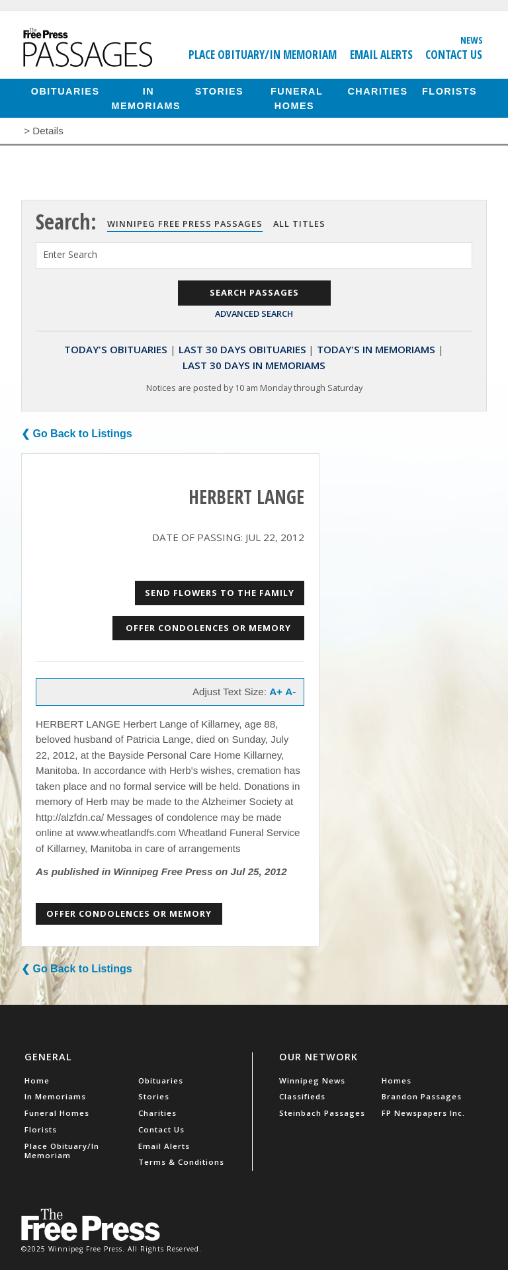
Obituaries (65, 90)
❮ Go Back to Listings (76, 433)
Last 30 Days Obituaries (242, 349)
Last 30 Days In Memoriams (254, 365)
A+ (275, 691)
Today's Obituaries (115, 349)
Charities (377, 90)
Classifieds (302, 1096)
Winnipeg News (312, 1080)
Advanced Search (254, 313)
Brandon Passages (422, 1096)
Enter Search (70, 254)
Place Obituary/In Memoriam (263, 54)
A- (290, 691)
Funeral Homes (297, 97)
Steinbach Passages (322, 1113)
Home (37, 1080)
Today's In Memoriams (376, 349)
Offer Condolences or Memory (208, 628)
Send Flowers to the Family (219, 593)
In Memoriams (146, 97)
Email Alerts (381, 54)
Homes (396, 1080)
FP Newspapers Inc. (423, 1113)
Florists (449, 90)
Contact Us (453, 54)
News (471, 39)
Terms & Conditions (181, 1162)
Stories (219, 90)
